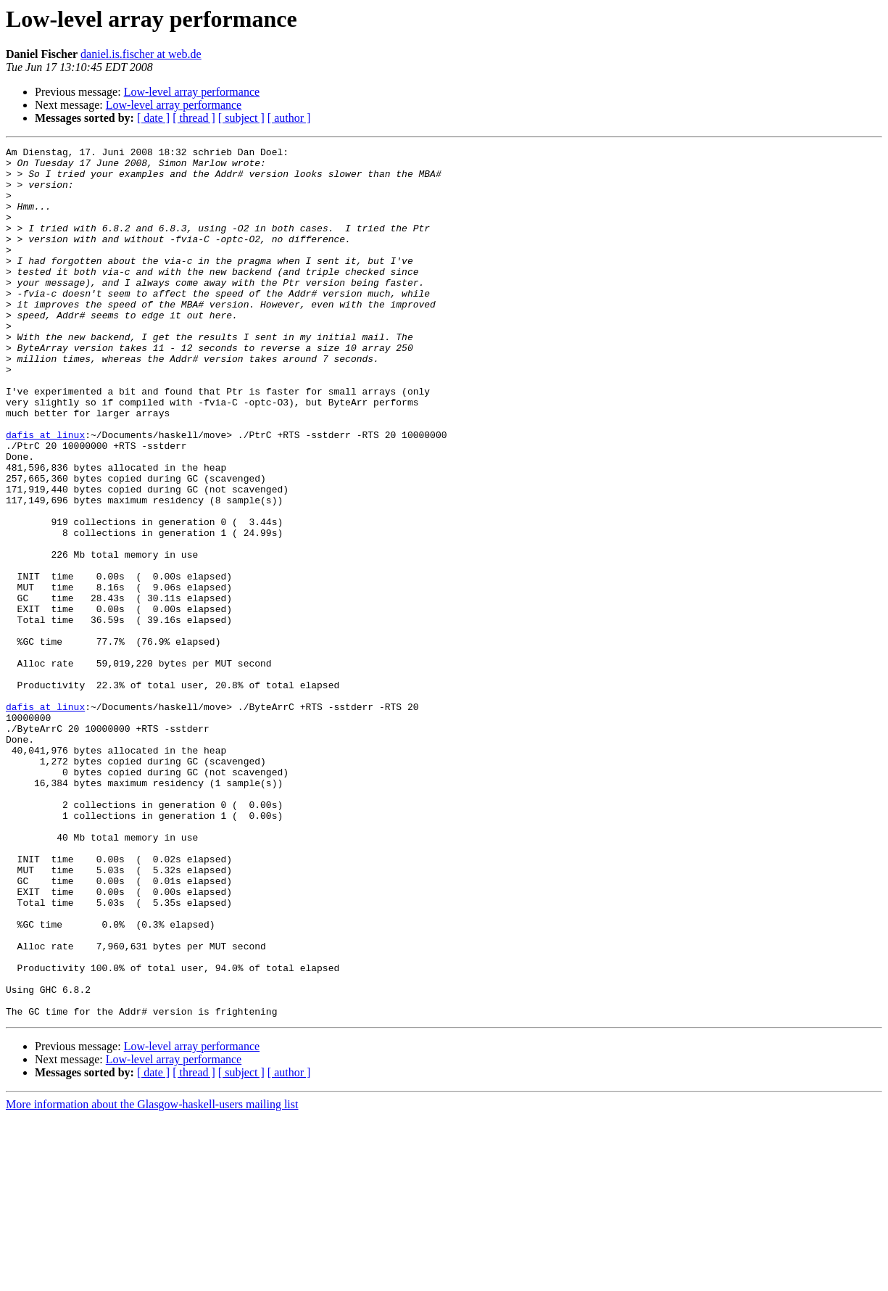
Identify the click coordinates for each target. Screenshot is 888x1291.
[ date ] (153, 118)
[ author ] (289, 118)
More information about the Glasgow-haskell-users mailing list (152, 1278)
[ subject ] (241, 118)
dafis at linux (45, 493)
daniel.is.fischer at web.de (141, 54)
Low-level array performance (192, 92)
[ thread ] (194, 118)
